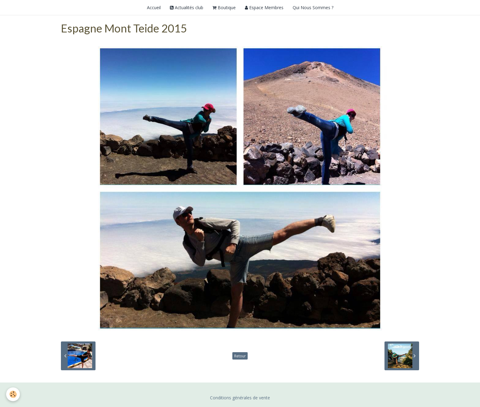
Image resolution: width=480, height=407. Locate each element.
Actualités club (186, 7)
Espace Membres (264, 7)
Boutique (224, 7)
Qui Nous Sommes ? (313, 7)
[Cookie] (13, 394)
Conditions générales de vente (240, 398)
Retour (240, 355)
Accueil (154, 7)
